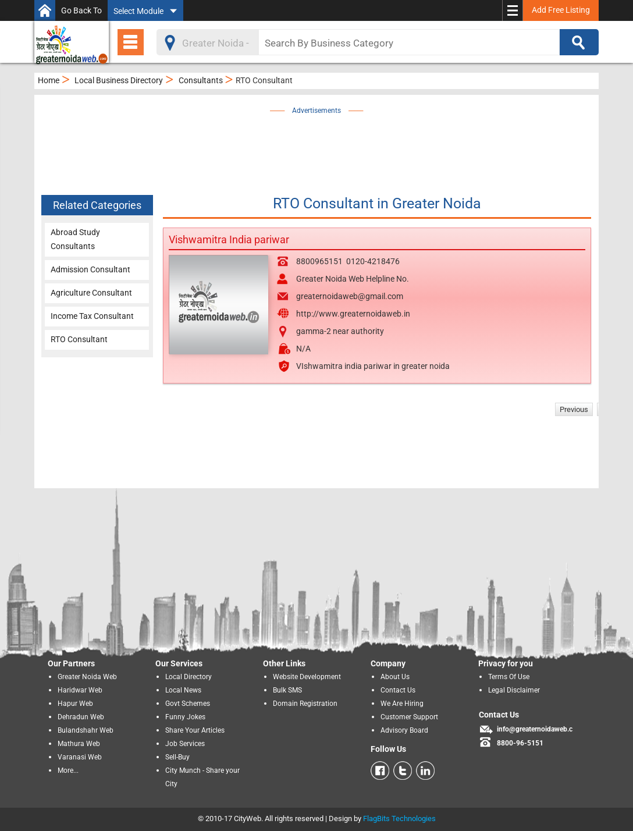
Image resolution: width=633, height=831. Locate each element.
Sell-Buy (177, 757)
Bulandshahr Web (85, 730)
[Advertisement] (334, 144)
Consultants (201, 80)
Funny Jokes (185, 717)
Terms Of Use (508, 677)
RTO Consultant (79, 339)
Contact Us (397, 690)
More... (68, 770)
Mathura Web (79, 744)
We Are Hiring (402, 703)
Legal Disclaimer (514, 690)
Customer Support (409, 717)
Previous (574, 409)
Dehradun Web (81, 717)
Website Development (307, 677)
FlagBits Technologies (399, 818)
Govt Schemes (187, 703)
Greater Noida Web (87, 677)
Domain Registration (305, 703)
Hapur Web (75, 703)
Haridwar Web (80, 690)
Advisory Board (404, 730)
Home (48, 80)
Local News (183, 690)
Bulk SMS (287, 690)
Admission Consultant (90, 269)
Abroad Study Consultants (75, 239)
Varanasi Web (80, 757)
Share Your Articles (195, 730)
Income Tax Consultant (92, 316)
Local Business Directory (118, 80)
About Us (395, 677)
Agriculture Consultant (91, 292)
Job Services (185, 744)
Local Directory (188, 677)
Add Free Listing (561, 10)
